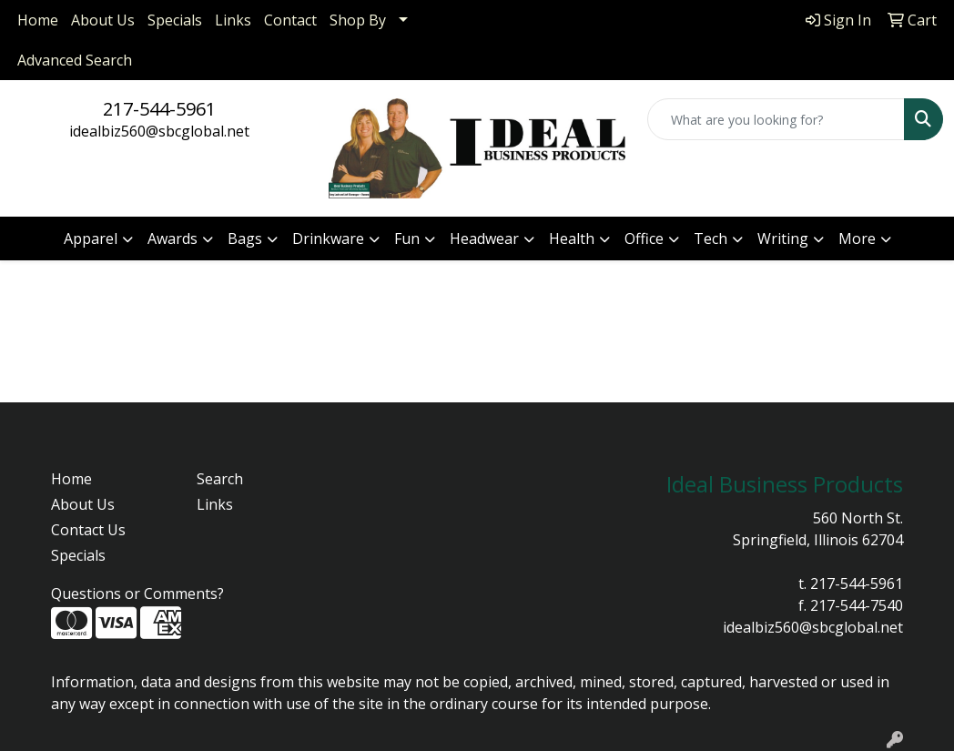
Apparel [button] (90, 238)
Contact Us (88, 530)
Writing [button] (782, 238)
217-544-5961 (159, 108)
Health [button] (571, 238)
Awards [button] (172, 238)
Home (37, 20)
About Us (103, 20)
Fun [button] (407, 238)
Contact (290, 20)
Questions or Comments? (137, 594)
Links (233, 20)
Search (220, 479)
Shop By (358, 20)
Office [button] (644, 238)
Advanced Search (74, 60)
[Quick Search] (776, 119)
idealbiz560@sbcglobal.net (159, 131)
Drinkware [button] (328, 238)
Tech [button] (710, 238)
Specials (174, 20)
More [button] (857, 238)
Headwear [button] (484, 238)
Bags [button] (245, 238)
